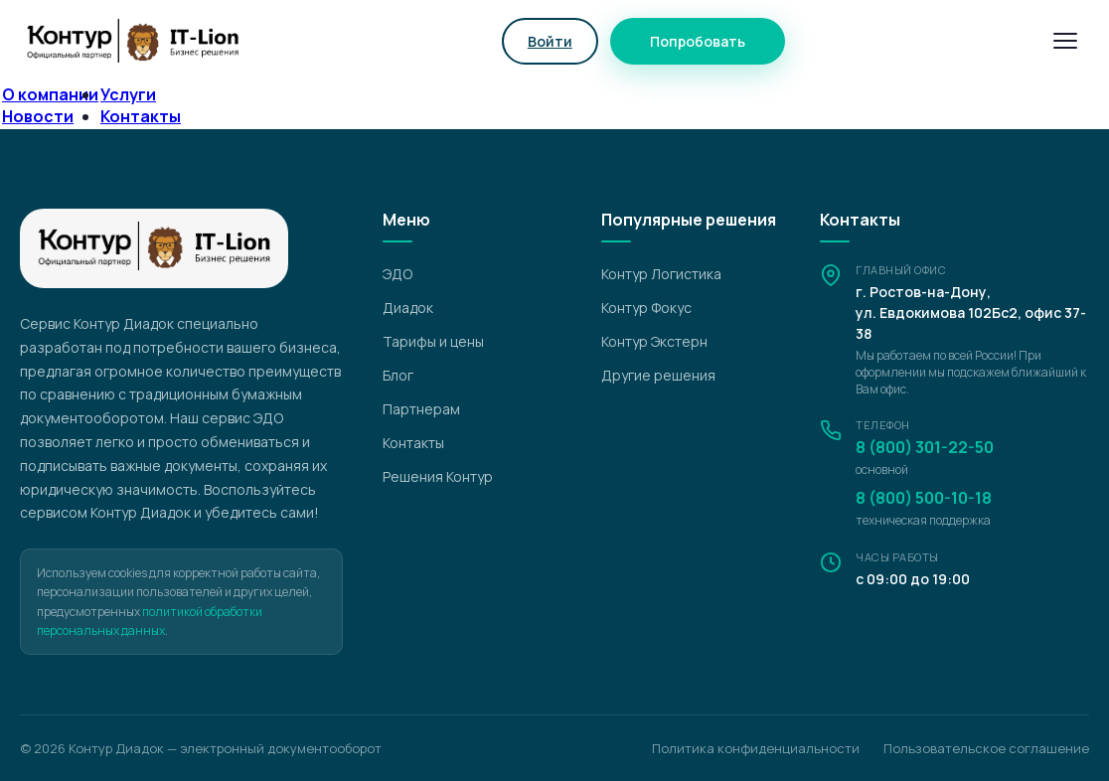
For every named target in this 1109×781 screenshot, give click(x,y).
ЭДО (397, 273)
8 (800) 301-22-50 (925, 447)
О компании (50, 94)
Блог (398, 375)
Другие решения (658, 375)
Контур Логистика (661, 273)
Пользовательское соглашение (986, 748)
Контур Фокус (646, 307)
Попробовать (697, 41)
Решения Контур (438, 476)
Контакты (140, 116)
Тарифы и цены (433, 341)
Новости (38, 116)
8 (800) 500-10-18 (924, 498)
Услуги (128, 94)
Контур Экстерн (654, 341)
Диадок (408, 307)
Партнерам (421, 408)
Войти (550, 41)
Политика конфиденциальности (756, 748)
